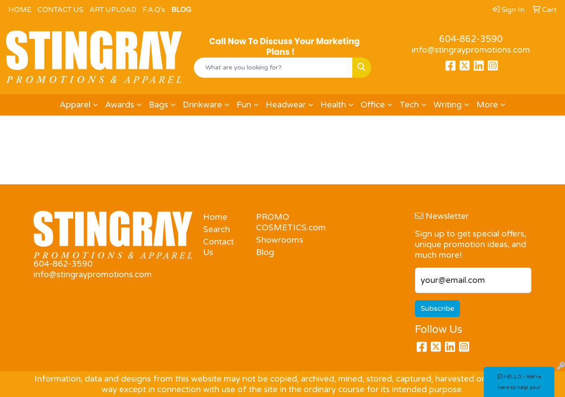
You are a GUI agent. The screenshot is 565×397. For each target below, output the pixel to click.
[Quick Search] (273, 67)
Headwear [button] (286, 105)
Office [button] (373, 105)
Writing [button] (447, 105)
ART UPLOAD (113, 9)
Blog (265, 252)
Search (216, 229)
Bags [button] (158, 105)
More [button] (487, 105)
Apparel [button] (75, 105)
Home (215, 217)
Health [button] (333, 105)
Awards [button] (119, 105)
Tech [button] (409, 105)
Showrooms (277, 240)
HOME (19, 9)
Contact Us (218, 247)
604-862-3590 (471, 39)
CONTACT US (60, 9)
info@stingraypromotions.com (471, 50)
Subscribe (437, 308)
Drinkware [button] (202, 105)
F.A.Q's (154, 9)
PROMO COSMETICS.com (277, 222)
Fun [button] (244, 105)
